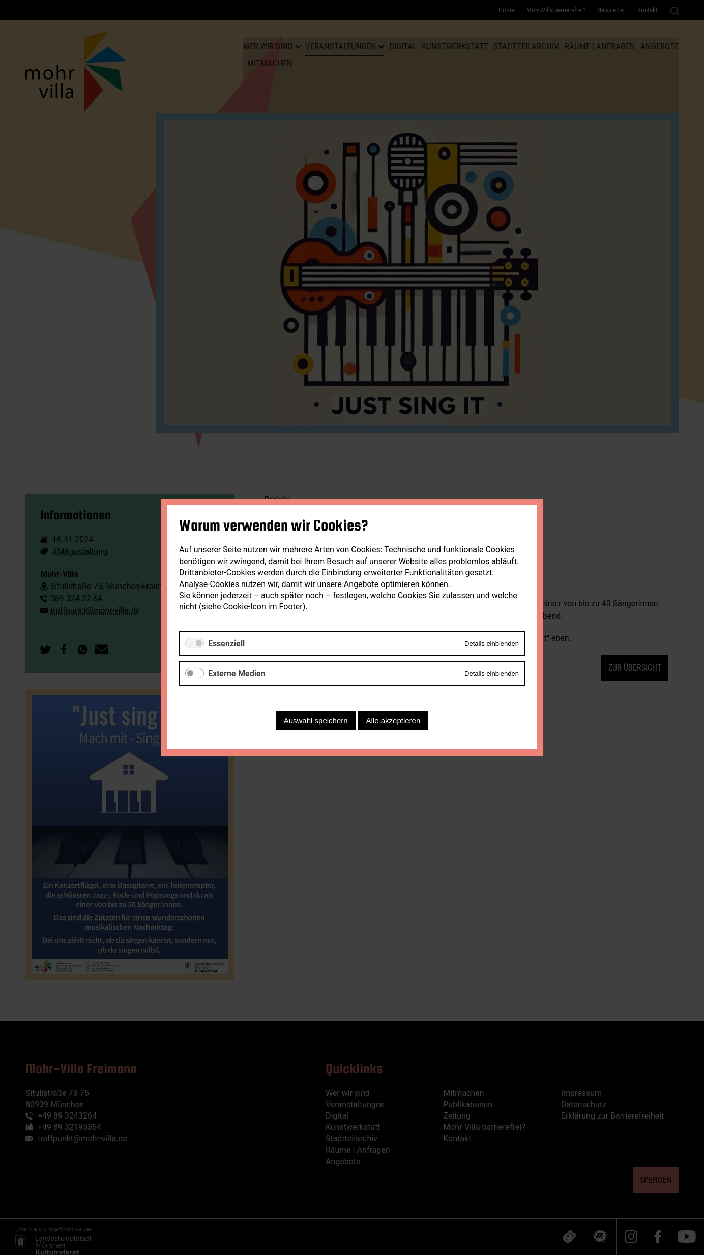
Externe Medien (237, 673)
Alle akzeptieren (393, 721)
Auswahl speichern (316, 721)
